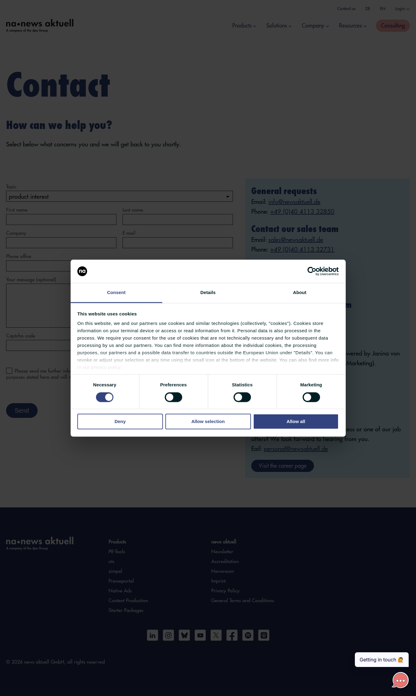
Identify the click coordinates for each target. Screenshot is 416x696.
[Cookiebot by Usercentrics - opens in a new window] (312, 271)
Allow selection (208, 421)
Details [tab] (208, 292)
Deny (120, 421)
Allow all (296, 421)
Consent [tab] (116, 292)
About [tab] (300, 292)
